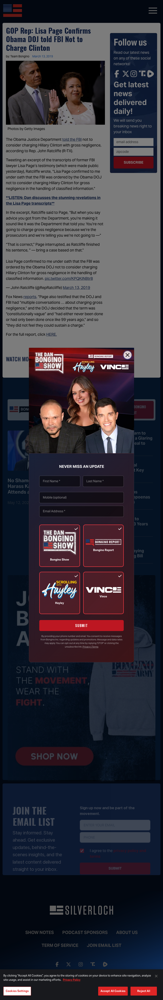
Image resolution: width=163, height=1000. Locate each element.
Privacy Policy (71, 980)
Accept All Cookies (113, 991)
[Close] (128, 355)
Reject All (143, 991)
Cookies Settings (17, 991)
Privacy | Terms (90, 646)
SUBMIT (81, 625)
